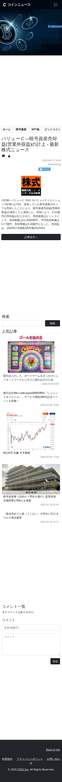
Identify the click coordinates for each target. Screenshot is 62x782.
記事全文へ (31, 237)
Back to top (53, 749)
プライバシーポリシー (30, 759)
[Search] (23, 323)
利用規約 (7, 759)
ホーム (7, 129)
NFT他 (35, 129)
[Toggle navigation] (55, 4)
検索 (52, 323)
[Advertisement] (31, 89)
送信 (55, 661)
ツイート (45, 169)
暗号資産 (21, 129)
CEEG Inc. (23, 769)
